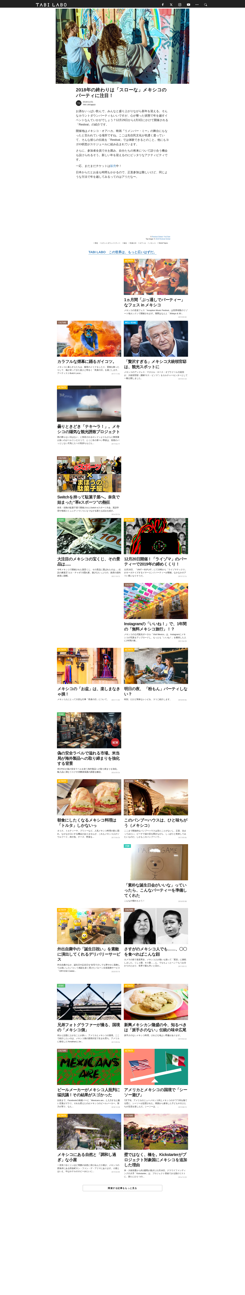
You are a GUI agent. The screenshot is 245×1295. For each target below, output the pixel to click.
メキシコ (152, 244)
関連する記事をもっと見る (122, 1189)
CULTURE (62, 323)
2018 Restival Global (163, 240)
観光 (125, 244)
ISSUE (61, 521)
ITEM (127, 847)
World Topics (163, 244)
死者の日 (133, 244)
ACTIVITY (129, 262)
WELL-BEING (130, 323)
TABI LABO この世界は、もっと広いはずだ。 (122, 253)
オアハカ (143, 244)
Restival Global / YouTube (161, 238)
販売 (113, 166)
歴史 (96, 244)
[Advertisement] (122, 1250)
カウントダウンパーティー (110, 244)
